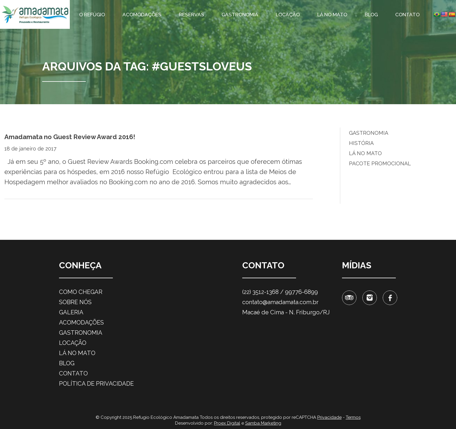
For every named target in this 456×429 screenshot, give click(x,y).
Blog (371, 14)
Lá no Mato (365, 153)
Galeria (71, 312)
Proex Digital (227, 423)
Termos (353, 417)
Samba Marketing (263, 423)
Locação (288, 14)
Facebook (390, 297)
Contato (407, 14)
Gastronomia (240, 14)
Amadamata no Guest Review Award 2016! (69, 137)
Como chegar (80, 291)
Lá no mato (332, 14)
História (361, 143)
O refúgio (92, 14)
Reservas (191, 14)
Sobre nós (75, 302)
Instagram (369, 297)
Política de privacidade (96, 383)
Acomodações (141, 14)
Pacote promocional (380, 163)
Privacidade (329, 417)
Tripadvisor (349, 297)
